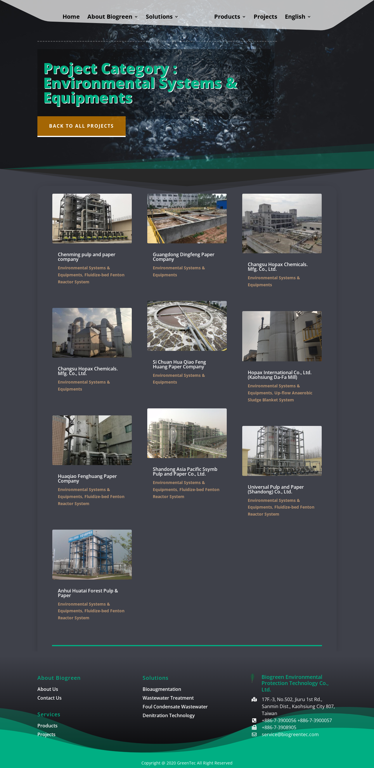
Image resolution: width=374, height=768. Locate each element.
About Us (47, 689)
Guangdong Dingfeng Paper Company (183, 256)
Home (73, 17)
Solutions (161, 17)
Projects (263, 17)
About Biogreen (111, 17)
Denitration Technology (169, 716)
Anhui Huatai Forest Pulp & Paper (88, 593)
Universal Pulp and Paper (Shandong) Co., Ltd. (276, 489)
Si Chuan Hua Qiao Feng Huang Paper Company (179, 364)
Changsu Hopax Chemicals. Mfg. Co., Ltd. (88, 371)
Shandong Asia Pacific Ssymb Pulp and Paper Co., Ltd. (185, 471)
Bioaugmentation (162, 689)
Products (225, 17)
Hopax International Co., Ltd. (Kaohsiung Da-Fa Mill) (279, 374)
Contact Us (49, 698)
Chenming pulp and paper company (86, 256)
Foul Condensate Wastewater (175, 707)
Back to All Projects (81, 126)
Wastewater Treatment (168, 698)
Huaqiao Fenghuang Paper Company (87, 478)
